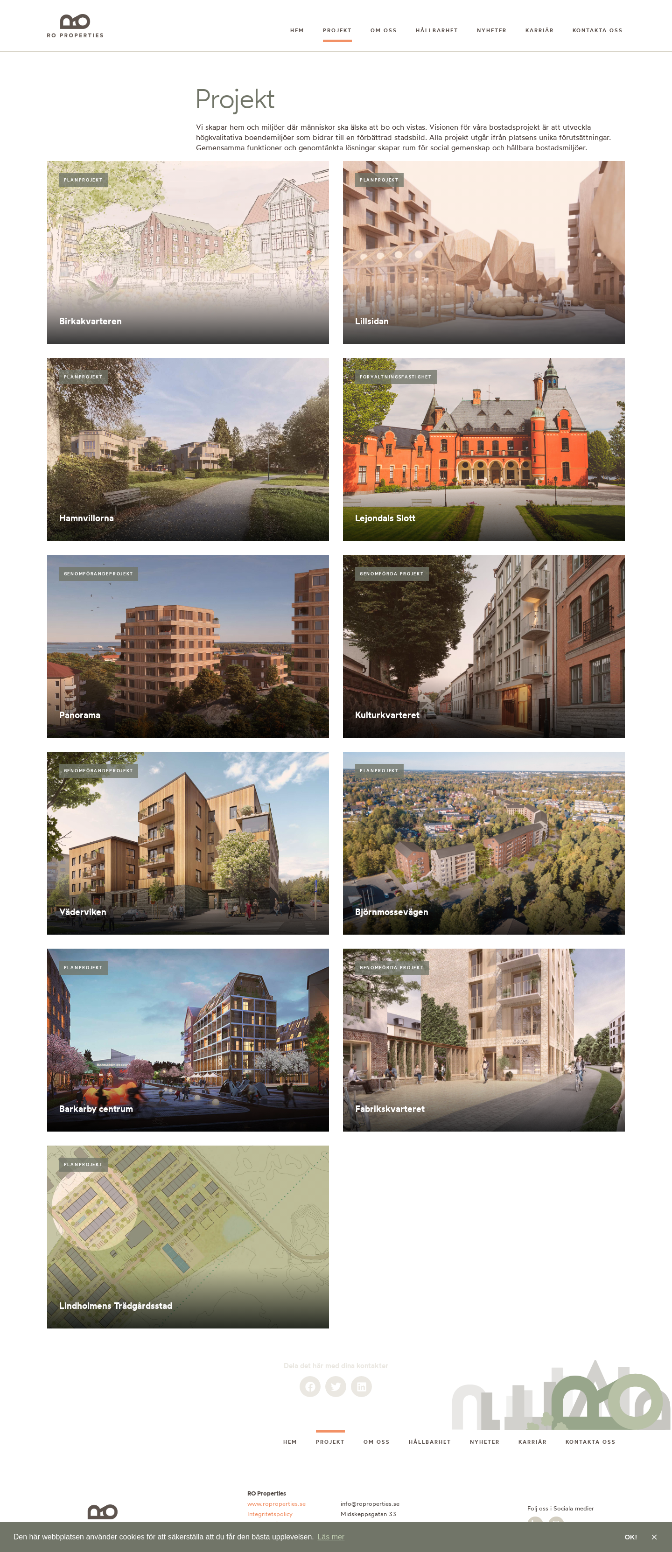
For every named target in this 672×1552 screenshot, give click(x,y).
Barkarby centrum (96, 1108)
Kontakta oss (598, 30)
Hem (297, 30)
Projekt (337, 30)
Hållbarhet (437, 30)
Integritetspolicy (270, 1513)
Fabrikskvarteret (390, 1108)
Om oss (384, 30)
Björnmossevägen (391, 911)
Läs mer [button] (330, 1537)
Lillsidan (372, 321)
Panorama (79, 714)
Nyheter (492, 30)
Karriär (539, 30)
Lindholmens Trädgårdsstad (115, 1305)
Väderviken (82, 911)
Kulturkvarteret (387, 714)
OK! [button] (631, 1537)
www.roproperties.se (276, 1503)
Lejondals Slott (385, 518)
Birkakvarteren (90, 321)
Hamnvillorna (86, 518)
